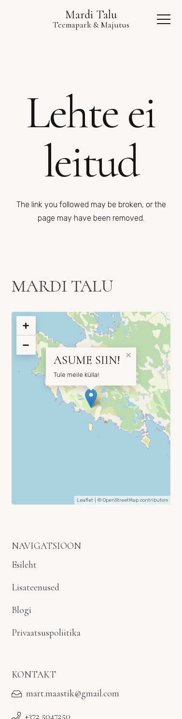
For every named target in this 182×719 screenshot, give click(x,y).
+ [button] (26, 325)
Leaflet (85, 500)
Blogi (21, 610)
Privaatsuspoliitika (46, 633)
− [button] (26, 344)
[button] (164, 19)
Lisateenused (35, 587)
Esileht (24, 565)
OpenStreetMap (121, 500)
